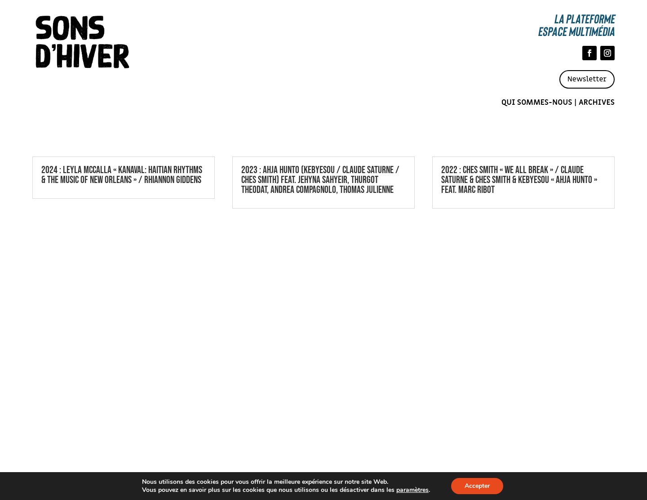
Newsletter (587, 79)
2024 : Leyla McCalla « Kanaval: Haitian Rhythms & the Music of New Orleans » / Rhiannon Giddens (121, 175)
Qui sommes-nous (536, 102)
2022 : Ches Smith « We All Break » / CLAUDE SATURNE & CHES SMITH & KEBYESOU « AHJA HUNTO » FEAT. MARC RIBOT (519, 180)
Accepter (477, 486)
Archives (597, 102)
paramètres (412, 490)
